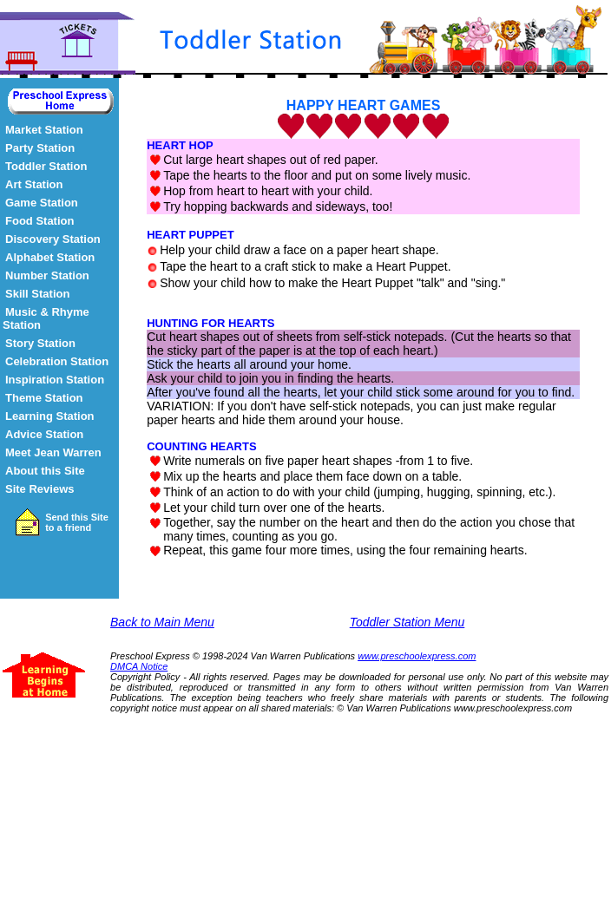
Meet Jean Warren (53, 452)
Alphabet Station (50, 257)
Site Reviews (40, 488)
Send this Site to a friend (76, 522)
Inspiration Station (54, 379)
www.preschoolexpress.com (417, 656)
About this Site (45, 470)
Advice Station (44, 434)
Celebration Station (56, 361)
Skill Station (37, 293)
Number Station (47, 275)
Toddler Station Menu (407, 622)
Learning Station (50, 416)
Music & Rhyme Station (46, 318)
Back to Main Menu (162, 622)
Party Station (40, 147)
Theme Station (44, 397)
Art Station (33, 184)
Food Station (39, 220)
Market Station (44, 129)
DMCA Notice (139, 666)
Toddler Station (46, 166)
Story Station (40, 343)
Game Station (41, 202)
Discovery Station (53, 239)
